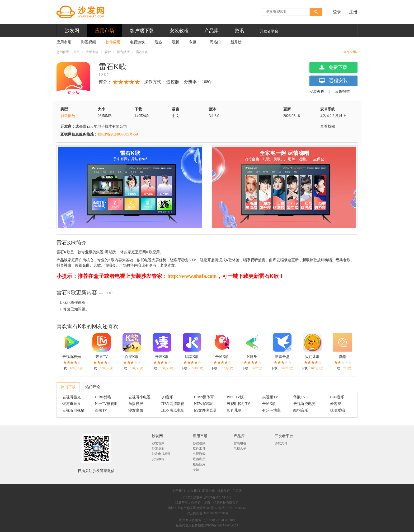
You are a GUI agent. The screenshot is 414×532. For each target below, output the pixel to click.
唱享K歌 (192, 357)
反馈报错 (342, 92)
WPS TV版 (235, 397)
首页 (76, 52)
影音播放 (123, 52)
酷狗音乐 (300, 410)
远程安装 (333, 81)
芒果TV (102, 357)
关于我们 (178, 491)
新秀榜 (236, 42)
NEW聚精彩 (204, 404)
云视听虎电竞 (304, 404)
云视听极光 (71, 357)
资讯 (239, 30)
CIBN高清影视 (172, 404)
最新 (175, 42)
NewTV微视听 (106, 404)
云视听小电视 (139, 397)
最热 (158, 42)
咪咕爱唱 (337, 410)
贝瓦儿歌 (312, 357)
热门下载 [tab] (68, 387)
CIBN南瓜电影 (172, 410)
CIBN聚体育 (204, 397)
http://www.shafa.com (192, 276)
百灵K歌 (132, 357)
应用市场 (104, 30)
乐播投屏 (135, 404)
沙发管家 (158, 443)
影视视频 (88, 42)
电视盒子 (240, 448)
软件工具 (199, 448)
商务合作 (208, 491)
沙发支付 (281, 443)
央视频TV (270, 397)
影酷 (342, 357)
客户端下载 (142, 30)
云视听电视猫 (73, 410)
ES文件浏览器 (205, 410)
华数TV (299, 397)
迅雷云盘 (282, 357)
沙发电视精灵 (161, 454)
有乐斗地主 (271, 410)
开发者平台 (269, 31)
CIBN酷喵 (103, 397)
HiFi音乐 (337, 397)
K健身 (252, 357)
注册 (353, 12)
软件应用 (113, 42)
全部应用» (350, 52)
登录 (337, 12)
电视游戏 (137, 42)
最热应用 (199, 459)
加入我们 (193, 491)
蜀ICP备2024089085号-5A (118, 134)
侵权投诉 (223, 491)
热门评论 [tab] (92, 387)
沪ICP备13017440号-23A (221, 525)
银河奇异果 (71, 404)
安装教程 (179, 30)
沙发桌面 (135, 410)
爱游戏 (335, 404)
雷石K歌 (142, 52)
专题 (192, 42)
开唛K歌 (162, 357)
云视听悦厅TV (238, 404)
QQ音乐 (167, 397)
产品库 (211, 30)
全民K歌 (222, 357)
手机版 (237, 491)
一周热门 (213, 42)
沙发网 (72, 30)
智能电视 (240, 443)
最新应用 (199, 464)
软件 (108, 52)
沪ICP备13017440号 (217, 497)
